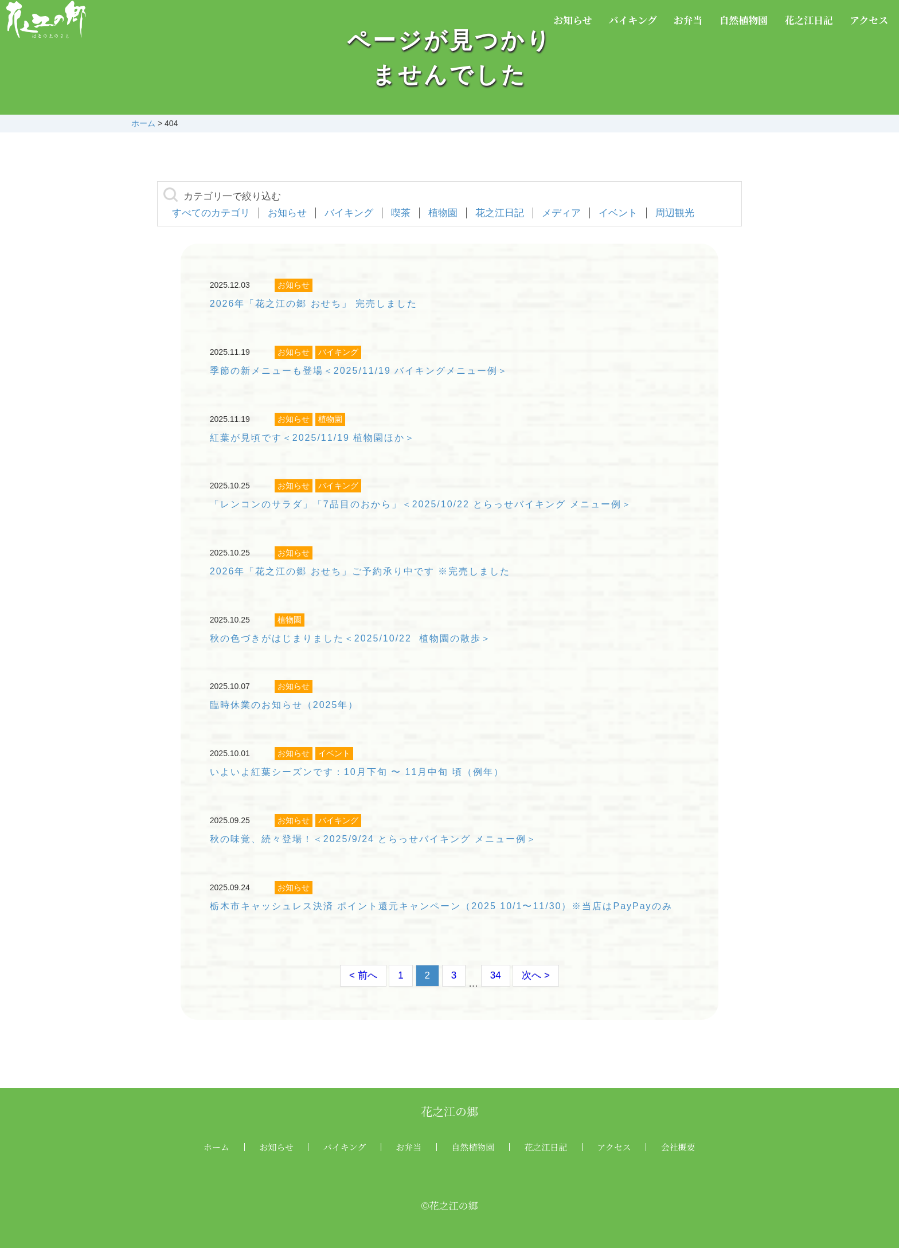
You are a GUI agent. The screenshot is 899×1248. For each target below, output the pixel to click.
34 (495, 975)
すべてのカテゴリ (211, 213)
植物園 (443, 213)
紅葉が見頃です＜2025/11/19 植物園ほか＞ (313, 438)
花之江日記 (808, 20)
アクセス (869, 20)
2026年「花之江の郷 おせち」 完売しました (313, 303)
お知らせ (572, 20)
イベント (618, 213)
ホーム (216, 1147)
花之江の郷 (449, 1111)
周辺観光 (674, 213)
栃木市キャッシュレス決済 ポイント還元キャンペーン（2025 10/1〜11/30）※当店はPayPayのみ (441, 906)
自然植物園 (743, 20)
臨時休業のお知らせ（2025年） (284, 705)
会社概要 (678, 1147)
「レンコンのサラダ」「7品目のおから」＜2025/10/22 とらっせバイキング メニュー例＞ (421, 504)
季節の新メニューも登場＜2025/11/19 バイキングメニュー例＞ (359, 370)
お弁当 (688, 20)
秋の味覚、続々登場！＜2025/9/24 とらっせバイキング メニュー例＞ (373, 839)
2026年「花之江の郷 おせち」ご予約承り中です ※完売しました (360, 571)
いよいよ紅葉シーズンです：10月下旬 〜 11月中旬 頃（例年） (357, 772)
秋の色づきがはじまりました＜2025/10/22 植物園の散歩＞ (350, 638)
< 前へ (363, 975)
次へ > (536, 975)
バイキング (632, 20)
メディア (561, 213)
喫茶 (401, 213)
